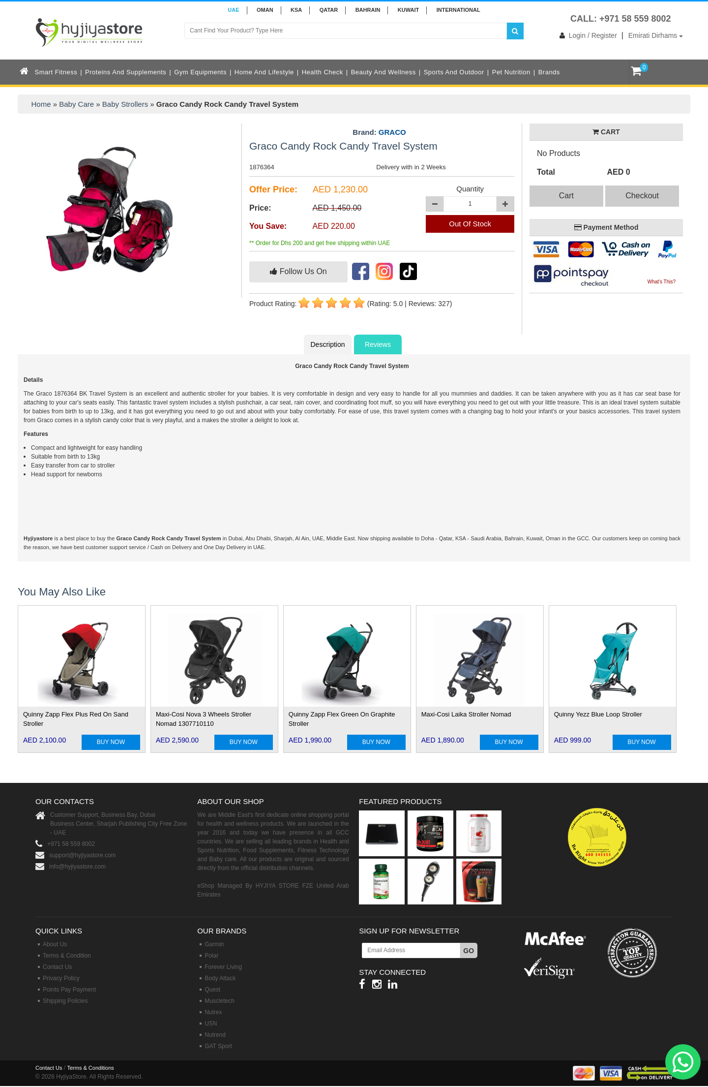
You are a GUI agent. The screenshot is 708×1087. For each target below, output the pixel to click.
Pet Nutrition (511, 72)
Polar (211, 955)
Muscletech (220, 1000)
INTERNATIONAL (458, 10)
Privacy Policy (61, 978)
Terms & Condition (67, 955)
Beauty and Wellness (383, 72)
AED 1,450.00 (337, 208)
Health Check (322, 72)
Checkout (642, 195)
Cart (566, 195)
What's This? (662, 281)
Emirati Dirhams (655, 35)
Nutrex (213, 1012)
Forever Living (223, 966)
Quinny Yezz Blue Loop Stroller (598, 714)
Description (327, 344)
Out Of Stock (470, 223)
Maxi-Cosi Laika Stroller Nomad (466, 714)
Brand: (379, 132)
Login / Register (586, 35)
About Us (55, 944)
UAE (233, 10)
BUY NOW (111, 742)
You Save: (268, 226)
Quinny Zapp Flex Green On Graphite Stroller (342, 719)
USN (211, 1023)
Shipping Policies (65, 1000)
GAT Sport (218, 1046)
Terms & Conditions (90, 1068)
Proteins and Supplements (125, 72)
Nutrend (215, 1034)
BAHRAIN (368, 10)
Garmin (214, 944)
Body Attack (220, 978)
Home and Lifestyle (264, 72)
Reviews (378, 344)
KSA (296, 10)
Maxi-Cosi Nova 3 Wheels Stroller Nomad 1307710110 (203, 719)
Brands (549, 72)
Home (41, 104)
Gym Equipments (200, 72)
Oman (265, 10)
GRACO (392, 132)
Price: (260, 208)
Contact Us (57, 966)
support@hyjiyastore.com (82, 855)
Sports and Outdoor (454, 72)
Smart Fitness (56, 72)
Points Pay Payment (69, 989)
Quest (212, 989)
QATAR (329, 10)
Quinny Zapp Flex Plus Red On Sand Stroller (75, 719)
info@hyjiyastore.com (77, 866)
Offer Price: (273, 189)
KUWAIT (408, 10)
